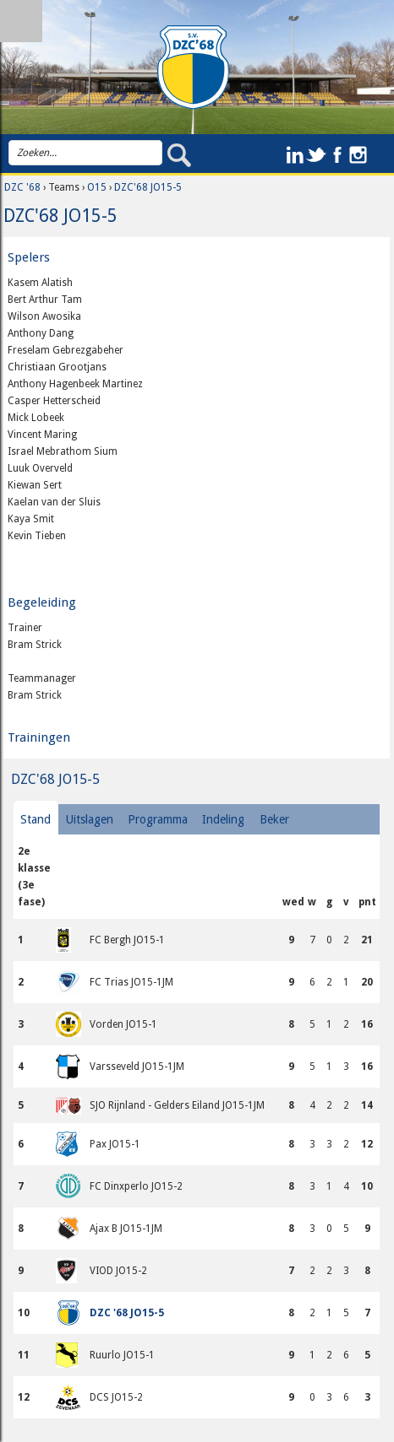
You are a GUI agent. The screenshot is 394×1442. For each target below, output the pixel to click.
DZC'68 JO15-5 (148, 187)
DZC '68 (22, 187)
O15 (97, 187)
